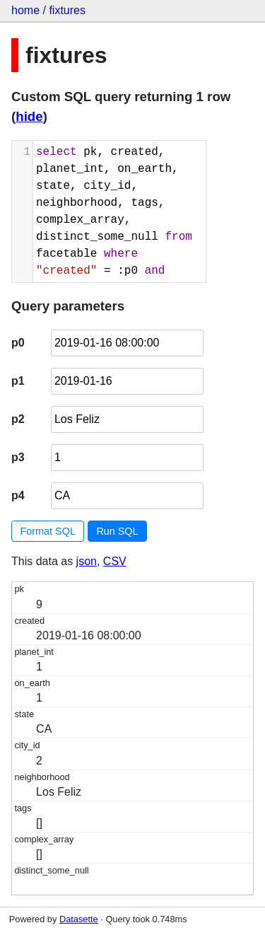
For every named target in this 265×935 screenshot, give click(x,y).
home (25, 10)
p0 (18, 343)
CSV (114, 561)
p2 (18, 419)
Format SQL (48, 531)
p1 (18, 381)
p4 (18, 495)
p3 (18, 457)
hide (29, 116)
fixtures (67, 10)
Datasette (78, 919)
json (86, 561)
